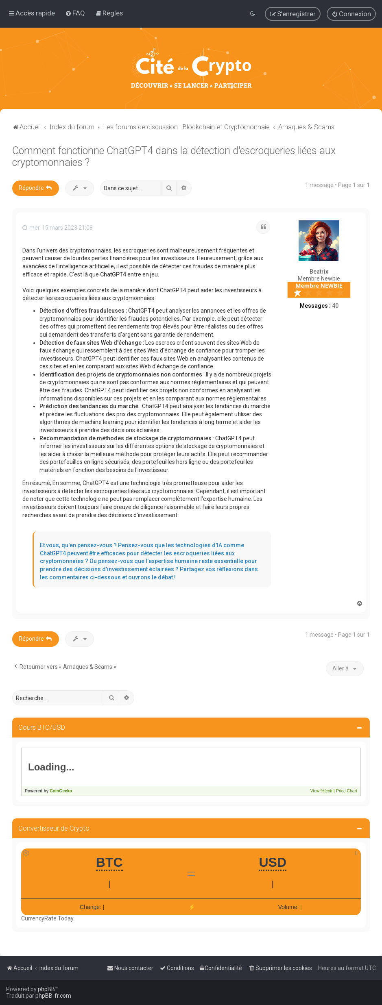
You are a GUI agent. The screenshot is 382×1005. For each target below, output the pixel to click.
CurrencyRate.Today (47, 918)
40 (335, 305)
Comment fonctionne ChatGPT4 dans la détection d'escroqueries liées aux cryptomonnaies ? (174, 156)
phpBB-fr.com (53, 995)
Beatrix (319, 271)
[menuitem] (75, 13)
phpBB (46, 989)
